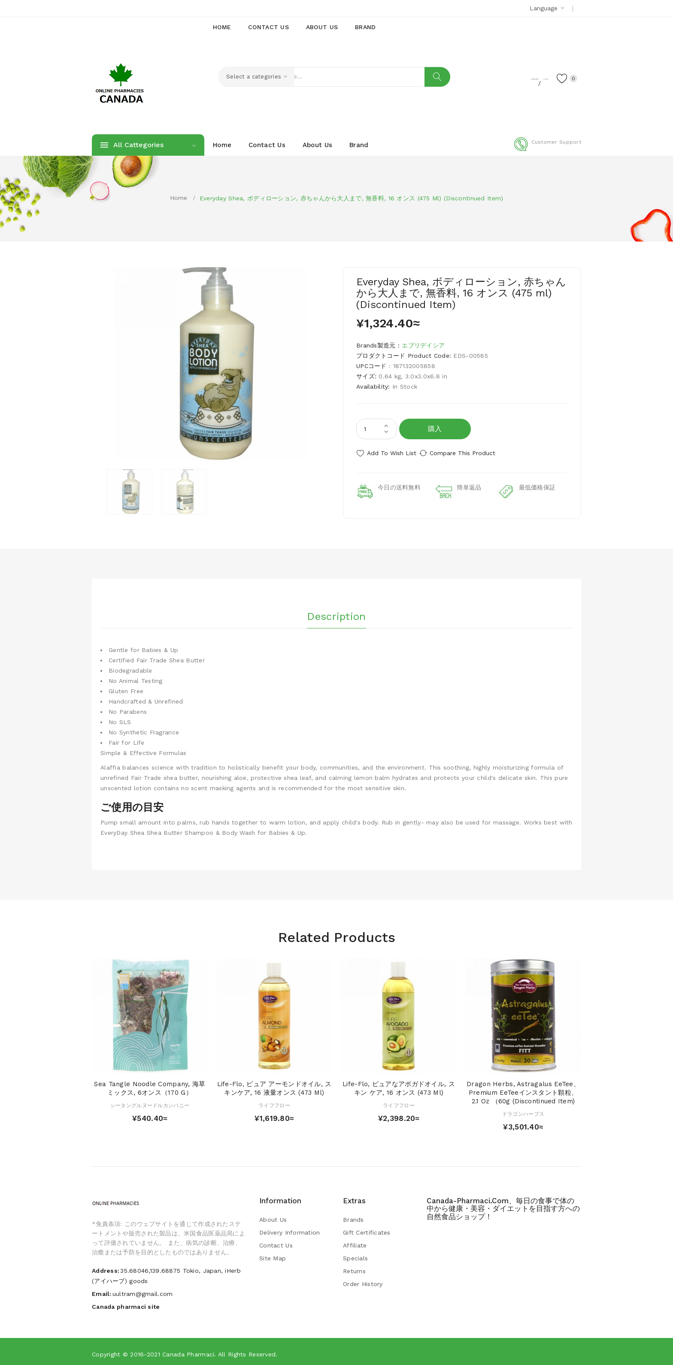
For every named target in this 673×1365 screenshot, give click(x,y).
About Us (273, 1215)
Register (495, 77)
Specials (355, 1254)
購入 (435, 429)
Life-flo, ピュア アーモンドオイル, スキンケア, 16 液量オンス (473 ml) (274, 1084)
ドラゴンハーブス (523, 1110)
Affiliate (355, 1241)
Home (179, 197)
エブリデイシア (423, 345)
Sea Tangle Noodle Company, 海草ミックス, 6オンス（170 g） (149, 1084)
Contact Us (276, 1241)
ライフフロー (274, 1101)
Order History (363, 1280)
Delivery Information (289, 1228)
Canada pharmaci (188, 1350)
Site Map (272, 1254)
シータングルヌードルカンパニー (149, 1101)
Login (527, 77)
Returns (354, 1267)
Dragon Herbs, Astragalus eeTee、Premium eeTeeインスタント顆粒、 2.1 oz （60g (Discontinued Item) (523, 1088)
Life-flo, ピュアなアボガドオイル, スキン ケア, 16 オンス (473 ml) (399, 1084)
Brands (353, 1215)
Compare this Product (472, 453)
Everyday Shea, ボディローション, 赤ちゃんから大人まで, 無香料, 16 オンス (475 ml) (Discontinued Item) (351, 198)
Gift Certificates (367, 1228)
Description (336, 610)
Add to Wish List (391, 453)
